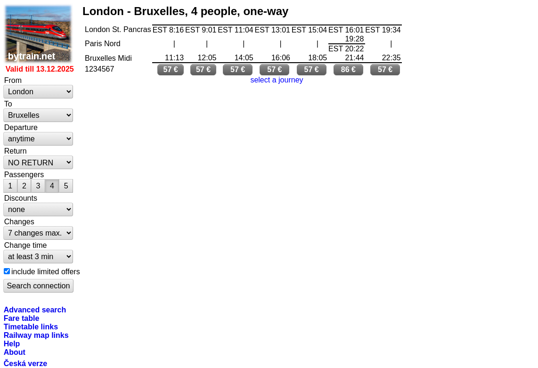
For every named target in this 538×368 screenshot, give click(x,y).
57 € (170, 69)
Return (15, 151)
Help (12, 343)
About (14, 352)
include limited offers (45, 271)
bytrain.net (38, 34)
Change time (25, 245)
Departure (21, 127)
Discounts (20, 198)
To (8, 103)
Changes (19, 221)
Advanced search (35, 309)
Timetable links (31, 326)
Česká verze (26, 363)
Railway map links (36, 335)
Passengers (24, 174)
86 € (348, 69)
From (13, 80)
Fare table (22, 318)
